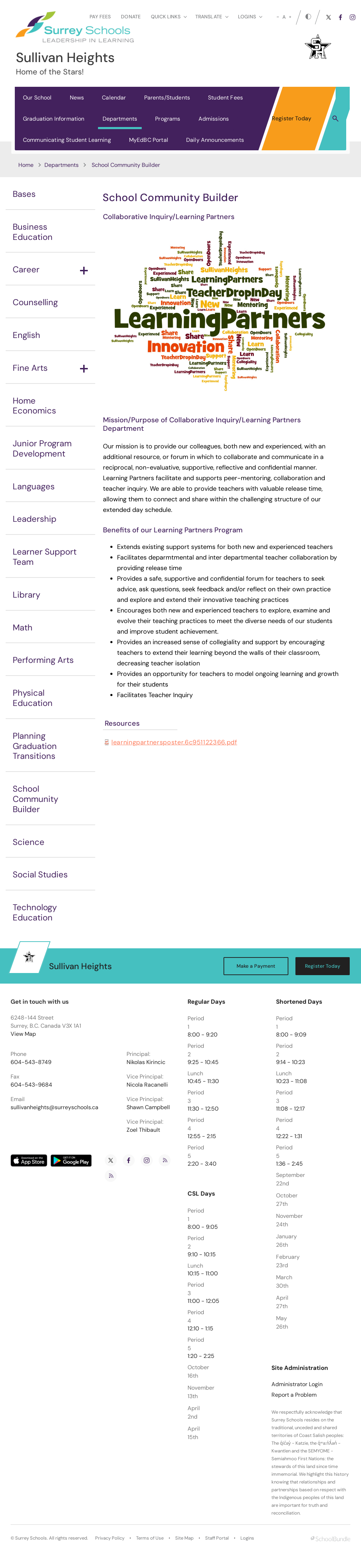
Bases (24, 193)
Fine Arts (50, 367)
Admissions (213, 118)
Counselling (35, 302)
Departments (120, 118)
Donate (131, 16)
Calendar (114, 97)
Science (28, 841)
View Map (23, 1034)
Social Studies (40, 874)
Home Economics (34, 405)
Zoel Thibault (143, 1130)
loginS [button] (250, 16)
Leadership (34, 518)
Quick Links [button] (169, 16)
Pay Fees (100, 16)
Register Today (291, 118)
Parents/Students (167, 97)
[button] (335, 118)
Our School (37, 97)
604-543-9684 (31, 1084)
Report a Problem (294, 1394)
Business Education (33, 231)
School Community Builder (35, 799)
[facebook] (341, 17)
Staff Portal (217, 1538)
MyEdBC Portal (148, 140)
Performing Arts (43, 659)
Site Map (184, 1538)
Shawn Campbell (148, 1107)
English (26, 335)
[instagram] (353, 17)
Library (26, 594)
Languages (34, 486)
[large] (290, 17)
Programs (167, 118)
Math (22, 627)
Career (50, 269)
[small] (278, 17)
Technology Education (35, 912)
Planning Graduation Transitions (35, 746)
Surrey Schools (31, 1538)
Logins (247, 1538)
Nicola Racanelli (147, 1084)
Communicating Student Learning (67, 140)
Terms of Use (150, 1538)
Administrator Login (297, 1384)
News (77, 97)
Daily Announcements (215, 140)
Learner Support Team (45, 556)
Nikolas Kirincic (146, 1062)
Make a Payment (256, 966)
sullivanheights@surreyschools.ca (54, 1107)
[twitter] (329, 17)
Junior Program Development (42, 448)
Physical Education (33, 697)
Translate (211, 16)
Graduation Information (54, 118)
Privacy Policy (109, 1538)
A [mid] (284, 17)
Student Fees (225, 97)
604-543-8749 (31, 1062)
